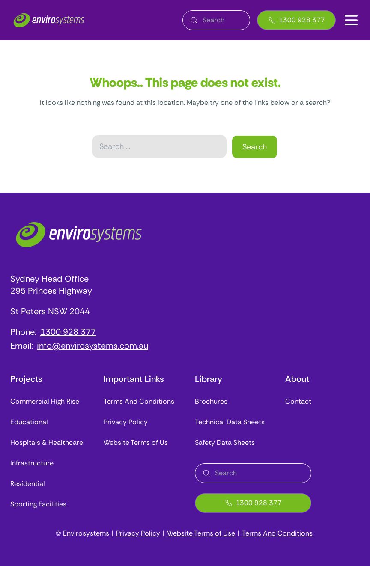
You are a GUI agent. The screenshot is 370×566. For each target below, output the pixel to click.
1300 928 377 (296, 19)
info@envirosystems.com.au (92, 345)
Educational (29, 421)
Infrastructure (32, 463)
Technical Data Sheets (230, 421)
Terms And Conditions (139, 401)
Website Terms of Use (201, 533)
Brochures (211, 401)
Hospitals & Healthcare (46, 442)
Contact (298, 401)
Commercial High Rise (44, 401)
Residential (27, 483)
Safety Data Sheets (225, 442)
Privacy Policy (126, 421)
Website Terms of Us (136, 442)
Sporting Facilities (38, 504)
